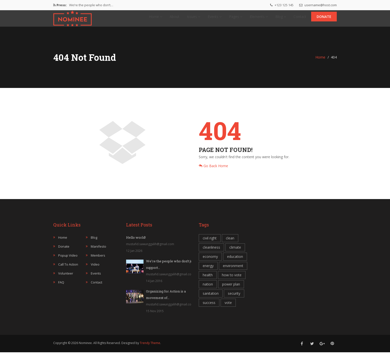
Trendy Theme (150, 348)
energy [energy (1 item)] (208, 270)
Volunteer (65, 278)
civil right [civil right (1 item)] (210, 242)
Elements (259, 18)
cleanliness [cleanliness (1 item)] (211, 252)
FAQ (61, 287)
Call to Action (68, 269)
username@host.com (318, 5)
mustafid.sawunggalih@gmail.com (150, 249)
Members (98, 260)
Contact (299, 18)
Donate (324, 18)
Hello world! (136, 242)
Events (215, 18)
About (174, 18)
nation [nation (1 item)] (208, 288)
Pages (235, 18)
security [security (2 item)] (234, 298)
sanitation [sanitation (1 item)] (211, 298)
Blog (280, 18)
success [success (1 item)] (209, 307)
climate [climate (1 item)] (235, 252)
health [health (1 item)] (208, 279)
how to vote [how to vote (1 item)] (232, 279)
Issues (193, 18)
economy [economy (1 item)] (210, 261)
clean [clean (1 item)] (230, 242)
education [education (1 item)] (235, 261)
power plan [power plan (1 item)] (231, 288)
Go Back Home (213, 170)
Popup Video (68, 260)
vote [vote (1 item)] (228, 307)
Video (95, 269)
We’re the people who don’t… (91, 5)
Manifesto (98, 251)
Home (155, 18)
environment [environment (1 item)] (233, 270)
